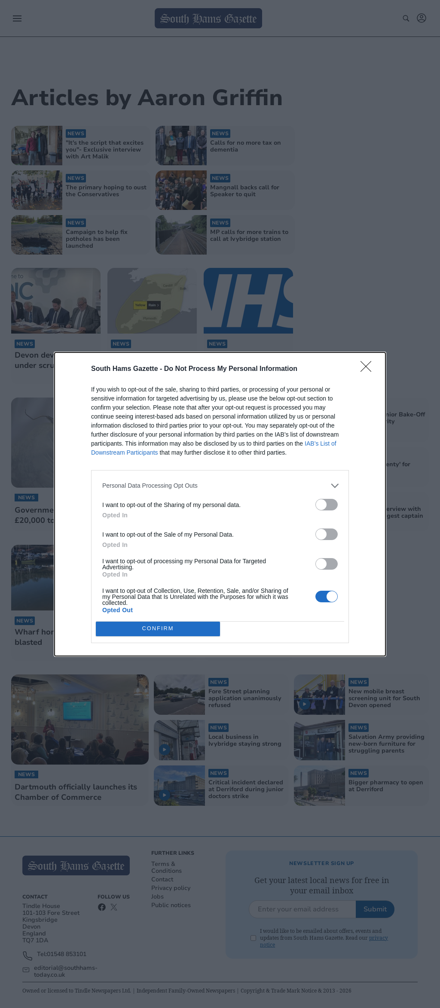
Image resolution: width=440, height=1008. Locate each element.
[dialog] (220, 504)
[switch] (326, 504)
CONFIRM (158, 628)
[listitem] (220, 485)
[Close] (369, 369)
